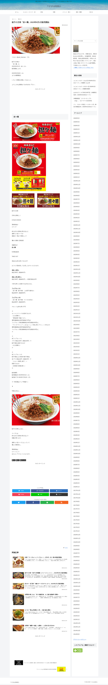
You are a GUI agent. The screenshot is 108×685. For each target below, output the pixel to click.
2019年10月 (77, 409)
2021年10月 (77, 321)
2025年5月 (77, 162)
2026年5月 (77, 118)
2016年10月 (77, 542)
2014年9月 (77, 634)
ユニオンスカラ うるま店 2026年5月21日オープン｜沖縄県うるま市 (85, 82)
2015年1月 (77, 619)
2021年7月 (77, 332)
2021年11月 (77, 317)
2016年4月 (77, 564)
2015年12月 (77, 579)
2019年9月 (77, 413)
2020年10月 (77, 365)
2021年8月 (77, 328)
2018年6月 (77, 468)
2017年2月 (77, 527)
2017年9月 (77, 501)
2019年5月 (77, 428)
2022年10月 (77, 276)
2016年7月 (77, 553)
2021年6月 (77, 335)
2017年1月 (77, 531)
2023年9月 (77, 236)
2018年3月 (77, 479)
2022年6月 (77, 291)
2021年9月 (77, 324)
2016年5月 (77, 560)
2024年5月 (77, 206)
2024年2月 (77, 217)
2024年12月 (77, 181)
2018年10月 (77, 453)
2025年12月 (77, 136)
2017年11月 (77, 494)
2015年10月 (77, 586)
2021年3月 (77, 346)
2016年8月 (77, 549)
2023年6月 (77, 247)
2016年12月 (77, 534)
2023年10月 (77, 232)
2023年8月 (77, 240)
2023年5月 (77, 251)
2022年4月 (77, 299)
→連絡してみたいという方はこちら (83, 67)
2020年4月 (77, 387)
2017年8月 (77, 505)
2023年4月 (77, 254)
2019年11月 (77, 405)
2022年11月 (77, 273)
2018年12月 (77, 446)
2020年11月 (77, 361)
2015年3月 (77, 612)
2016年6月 (77, 557)
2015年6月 (77, 601)
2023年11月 (77, 228)
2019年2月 (77, 439)
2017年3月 (77, 523)
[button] (95, 41)
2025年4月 (77, 166)
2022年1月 (77, 310)
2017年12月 (77, 490)
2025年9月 (77, 147)
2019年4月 (77, 431)
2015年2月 (77, 616)
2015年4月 (77, 608)
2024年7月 (77, 199)
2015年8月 (77, 593)
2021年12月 (77, 313)
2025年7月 (77, 155)
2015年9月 (77, 590)
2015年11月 (77, 582)
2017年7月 (77, 509)
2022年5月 (77, 295)
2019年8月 (77, 416)
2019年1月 (77, 442)
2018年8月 (77, 461)
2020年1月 (77, 398)
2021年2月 (77, 350)
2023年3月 (77, 258)
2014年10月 (77, 630)
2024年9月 (77, 192)
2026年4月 (77, 122)
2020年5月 (77, 383)
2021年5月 (77, 339)
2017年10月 (77, 498)
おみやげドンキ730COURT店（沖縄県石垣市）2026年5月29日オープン (85, 93)
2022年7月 (77, 287)
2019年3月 (77, 435)
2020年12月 (77, 357)
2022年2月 (77, 306)
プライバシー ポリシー (79, 639)
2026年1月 (77, 133)
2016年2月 (77, 571)
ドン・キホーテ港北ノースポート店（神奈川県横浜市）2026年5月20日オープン (85, 105)
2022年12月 (77, 269)
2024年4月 (77, 210)
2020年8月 (77, 372)
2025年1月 (77, 177)
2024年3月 (77, 214)
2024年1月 (77, 221)
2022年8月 (77, 284)
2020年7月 (77, 376)
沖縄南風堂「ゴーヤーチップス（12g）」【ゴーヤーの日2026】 (83, 99)
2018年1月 (77, 487)
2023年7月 (77, 243)
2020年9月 (77, 369)
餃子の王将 (23, 460)
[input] (85, 40)
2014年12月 (77, 623)
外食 (13, 460)
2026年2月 (77, 129)
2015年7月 (77, 597)
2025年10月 (77, 144)
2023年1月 (77, 265)
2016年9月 (77, 545)
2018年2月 (77, 483)
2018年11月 (77, 450)
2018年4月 (77, 475)
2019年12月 (77, 402)
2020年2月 (77, 394)
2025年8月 (77, 151)
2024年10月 (77, 188)
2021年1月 (77, 354)
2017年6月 (77, 512)
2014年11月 (77, 627)
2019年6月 (77, 424)
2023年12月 (77, 225)
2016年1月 (77, 575)
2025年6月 (77, 158)
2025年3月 (77, 169)
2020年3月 (77, 391)
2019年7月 (77, 420)
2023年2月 (77, 262)
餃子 (17, 460)
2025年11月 (77, 140)
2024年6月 (77, 203)
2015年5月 (77, 604)
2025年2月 (77, 173)
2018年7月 (77, 464)
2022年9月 (77, 280)
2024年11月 (77, 184)
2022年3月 (77, 302)
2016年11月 (77, 538)
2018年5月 (77, 472)
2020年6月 (77, 380)
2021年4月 (77, 343)
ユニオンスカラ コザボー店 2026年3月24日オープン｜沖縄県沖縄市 (85, 87)
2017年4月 (77, 520)
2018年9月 (77, 457)
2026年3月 (77, 125)
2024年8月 (77, 195)
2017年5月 (77, 516)
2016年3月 (77, 568)
